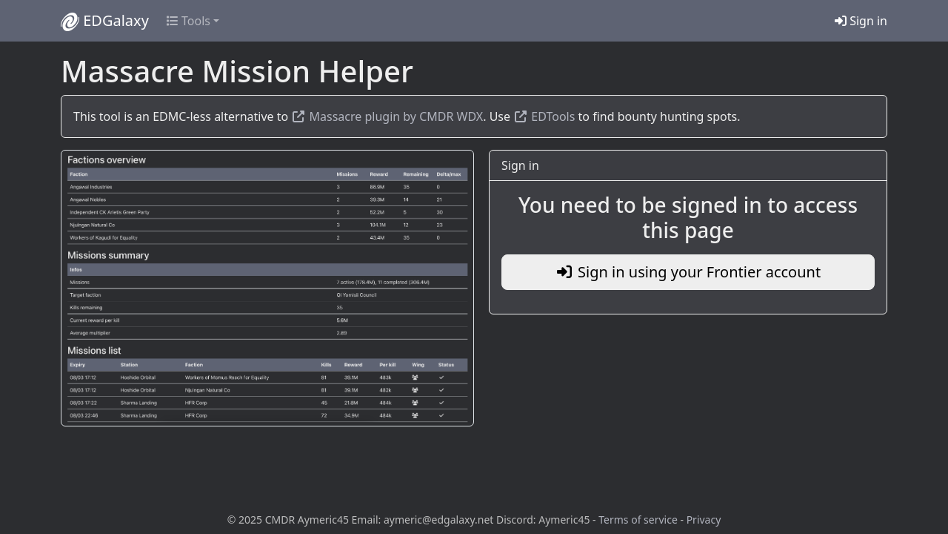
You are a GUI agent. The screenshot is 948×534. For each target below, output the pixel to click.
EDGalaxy (105, 20)
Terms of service (638, 519)
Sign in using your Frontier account (688, 272)
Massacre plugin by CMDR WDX (387, 116)
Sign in (861, 21)
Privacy (704, 519)
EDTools (544, 116)
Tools (188, 21)
